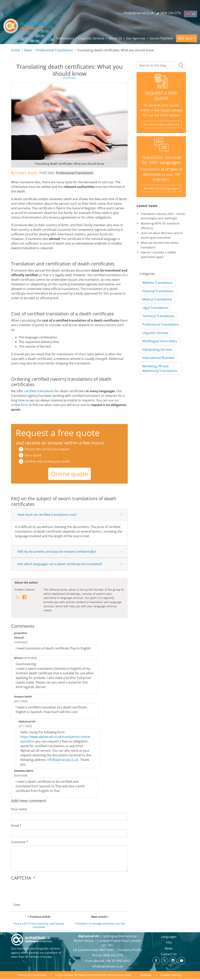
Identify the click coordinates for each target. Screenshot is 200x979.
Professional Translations (54, 50)
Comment (18, 842)
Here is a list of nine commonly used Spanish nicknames (39, 925)
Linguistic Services (91, 38)
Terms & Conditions (32, 975)
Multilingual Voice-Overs (159, 341)
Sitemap (146, 975)
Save (17, 905)
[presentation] (40, 890)
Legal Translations (155, 308)
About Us (115, 38)
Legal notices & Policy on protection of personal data (93, 975)
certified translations (39, 391)
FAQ (169, 942)
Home (15, 50)
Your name (19, 809)
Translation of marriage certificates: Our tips (100, 923)
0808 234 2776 (113, 955)
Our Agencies (135, 38)
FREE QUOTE (187, 38)
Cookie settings (171, 975)
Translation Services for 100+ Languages (161, 159)
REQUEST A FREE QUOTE (161, 95)
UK (193, 14)
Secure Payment (161, 38)
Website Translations (157, 283)
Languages (168, 937)
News (28, 50)
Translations (65, 38)
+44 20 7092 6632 (118, 961)
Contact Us (169, 954)
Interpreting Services (157, 349)
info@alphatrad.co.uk (62, 760)
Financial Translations (158, 291)
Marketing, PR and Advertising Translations (159, 368)
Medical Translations (157, 299)
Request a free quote (58, 433)
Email (15, 825)
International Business (158, 358)
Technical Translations (158, 316)
